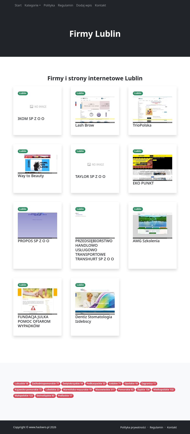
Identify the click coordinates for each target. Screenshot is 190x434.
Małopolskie (22, 395)
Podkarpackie (94, 383)
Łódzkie (113, 383)
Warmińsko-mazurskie (76, 389)
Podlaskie (63, 395)
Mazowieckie (102, 389)
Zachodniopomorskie (44, 383)
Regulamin (65, 5)
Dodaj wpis (84, 5)
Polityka (49, 5)
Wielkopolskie (161, 389)
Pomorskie (124, 389)
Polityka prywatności (133, 427)
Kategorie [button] (31, 5)
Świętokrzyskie (71, 383)
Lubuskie (20, 383)
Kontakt (100, 5)
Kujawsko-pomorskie (26, 389)
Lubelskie (50, 389)
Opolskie (130, 383)
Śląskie (141, 389)
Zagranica (147, 383)
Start (18, 5)
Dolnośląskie (44, 395)
